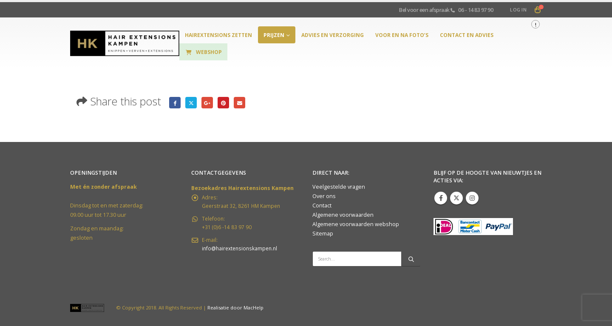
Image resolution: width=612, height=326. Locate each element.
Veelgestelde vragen (338, 186)
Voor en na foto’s (401, 35)
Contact (322, 205)
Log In (518, 9)
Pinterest (227, 102)
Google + (210, 102)
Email (244, 102)
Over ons (324, 196)
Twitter (193, 102)
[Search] (411, 258)
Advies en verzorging (332, 35)
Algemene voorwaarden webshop (355, 224)
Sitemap (322, 233)
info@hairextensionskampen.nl (242, 252)
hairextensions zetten (218, 35)
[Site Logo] (124, 44)
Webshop (203, 52)
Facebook (175, 102)
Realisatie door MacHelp (235, 307)
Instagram (472, 198)
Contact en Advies (466, 35)
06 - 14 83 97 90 (475, 10)
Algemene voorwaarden (343, 214)
